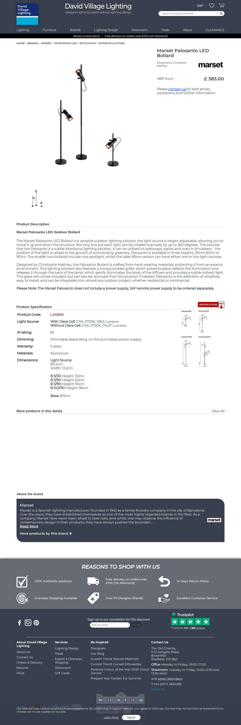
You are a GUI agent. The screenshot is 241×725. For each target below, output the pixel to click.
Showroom (139, 30)
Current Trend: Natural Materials (115, 659)
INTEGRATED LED (65, 43)
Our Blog (97, 654)
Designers (98, 648)
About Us (23, 652)
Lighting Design (67, 648)
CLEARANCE (215, 30)
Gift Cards (62, 673)
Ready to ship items (86, 35)
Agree (131, 717)
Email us (157, 689)
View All (218, 411)
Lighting (23, 30)
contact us (177, 89)
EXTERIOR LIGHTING (112, 43)
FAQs (20, 673)
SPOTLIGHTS (88, 43)
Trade (59, 654)
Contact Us (25, 657)
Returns (22, 668)
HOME (21, 43)
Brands (75, 30)
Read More (29, 526)
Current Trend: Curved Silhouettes (116, 664)
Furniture (49, 30)
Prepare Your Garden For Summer (116, 678)
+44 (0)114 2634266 (167, 684)
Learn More (111, 717)
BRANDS (32, 43)
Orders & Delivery (29, 662)
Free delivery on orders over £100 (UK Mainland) (136, 35)
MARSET (46, 43)
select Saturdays (170, 679)
